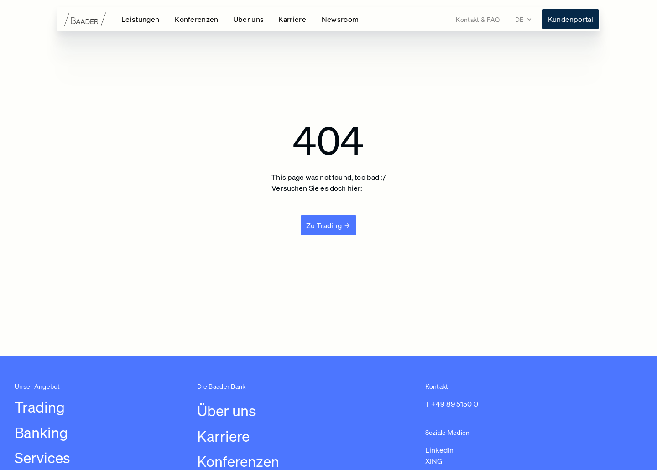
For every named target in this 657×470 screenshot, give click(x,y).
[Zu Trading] (328, 225)
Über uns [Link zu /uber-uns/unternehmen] (226, 410)
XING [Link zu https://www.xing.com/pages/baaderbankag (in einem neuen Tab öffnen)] (434, 461)
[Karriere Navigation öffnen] (292, 19)
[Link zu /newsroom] (340, 19)
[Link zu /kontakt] (477, 19)
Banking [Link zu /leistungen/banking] (41, 432)
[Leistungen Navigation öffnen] (140, 19)
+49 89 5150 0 (454, 404)
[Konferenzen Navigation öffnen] (196, 19)
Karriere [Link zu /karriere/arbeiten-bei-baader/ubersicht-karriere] (223, 436)
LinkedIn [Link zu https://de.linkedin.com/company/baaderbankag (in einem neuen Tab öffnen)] (439, 450)
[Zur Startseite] (85, 19)
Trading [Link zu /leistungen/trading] (40, 407)
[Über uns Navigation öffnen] (248, 19)
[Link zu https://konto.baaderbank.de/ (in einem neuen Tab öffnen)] (570, 19)
